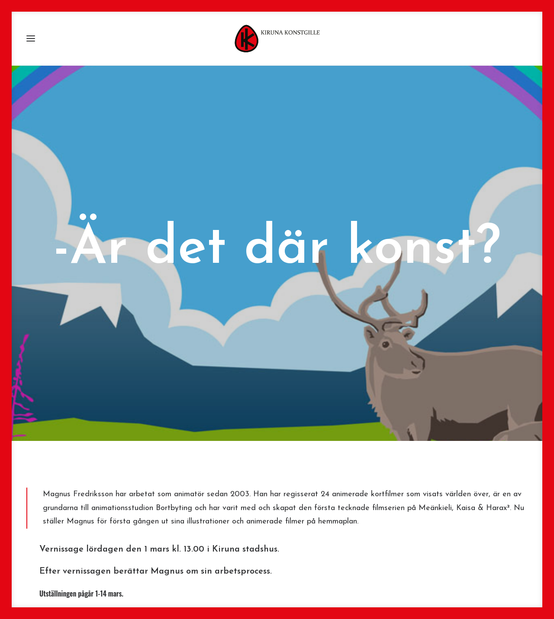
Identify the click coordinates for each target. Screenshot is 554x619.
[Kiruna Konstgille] (277, 38)
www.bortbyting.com (192, 587)
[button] (31, 38)
